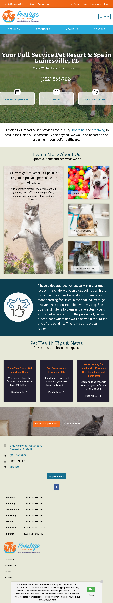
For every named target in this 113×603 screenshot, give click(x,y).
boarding (78, 130)
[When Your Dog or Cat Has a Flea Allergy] (19, 392)
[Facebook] (56, 487)
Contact (99, 29)
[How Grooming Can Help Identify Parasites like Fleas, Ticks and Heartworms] (93, 396)
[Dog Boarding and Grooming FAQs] (56, 392)
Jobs (84, 4)
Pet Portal (74, 4)
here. (54, 600)
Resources (43, 29)
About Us (72, 29)
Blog (106, 4)
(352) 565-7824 (56, 79)
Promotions (95, 4)
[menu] (104, 17)
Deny (91, 595)
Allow (91, 589)
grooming (98, 130)
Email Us (14, 467)
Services (14, 29)
